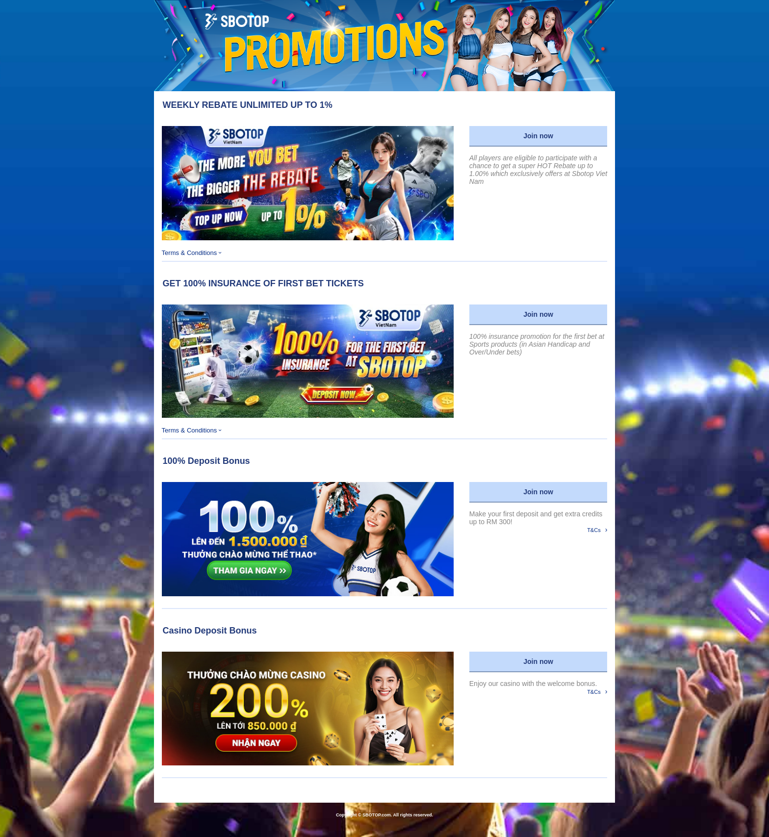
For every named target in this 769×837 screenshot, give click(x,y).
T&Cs (597, 529)
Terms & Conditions (192, 252)
